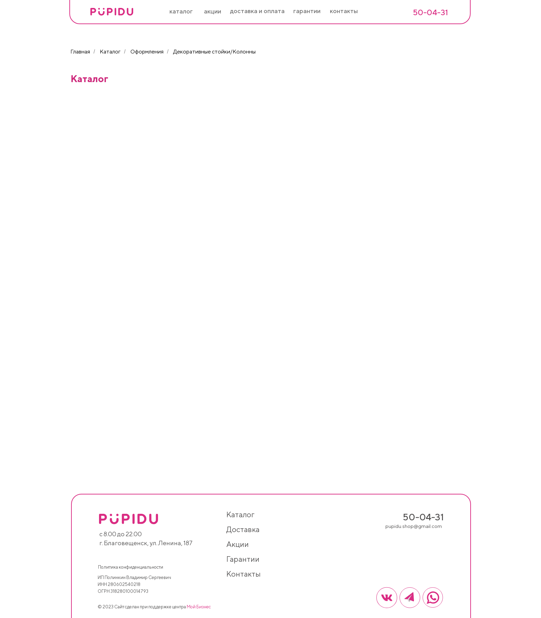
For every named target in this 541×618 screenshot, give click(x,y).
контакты (243, 573)
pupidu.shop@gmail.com (413, 526)
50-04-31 (430, 12)
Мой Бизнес (199, 606)
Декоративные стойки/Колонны (214, 51)
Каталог (110, 51)
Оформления (147, 51)
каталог (240, 514)
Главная (80, 51)
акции (237, 544)
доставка (242, 529)
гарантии (242, 559)
